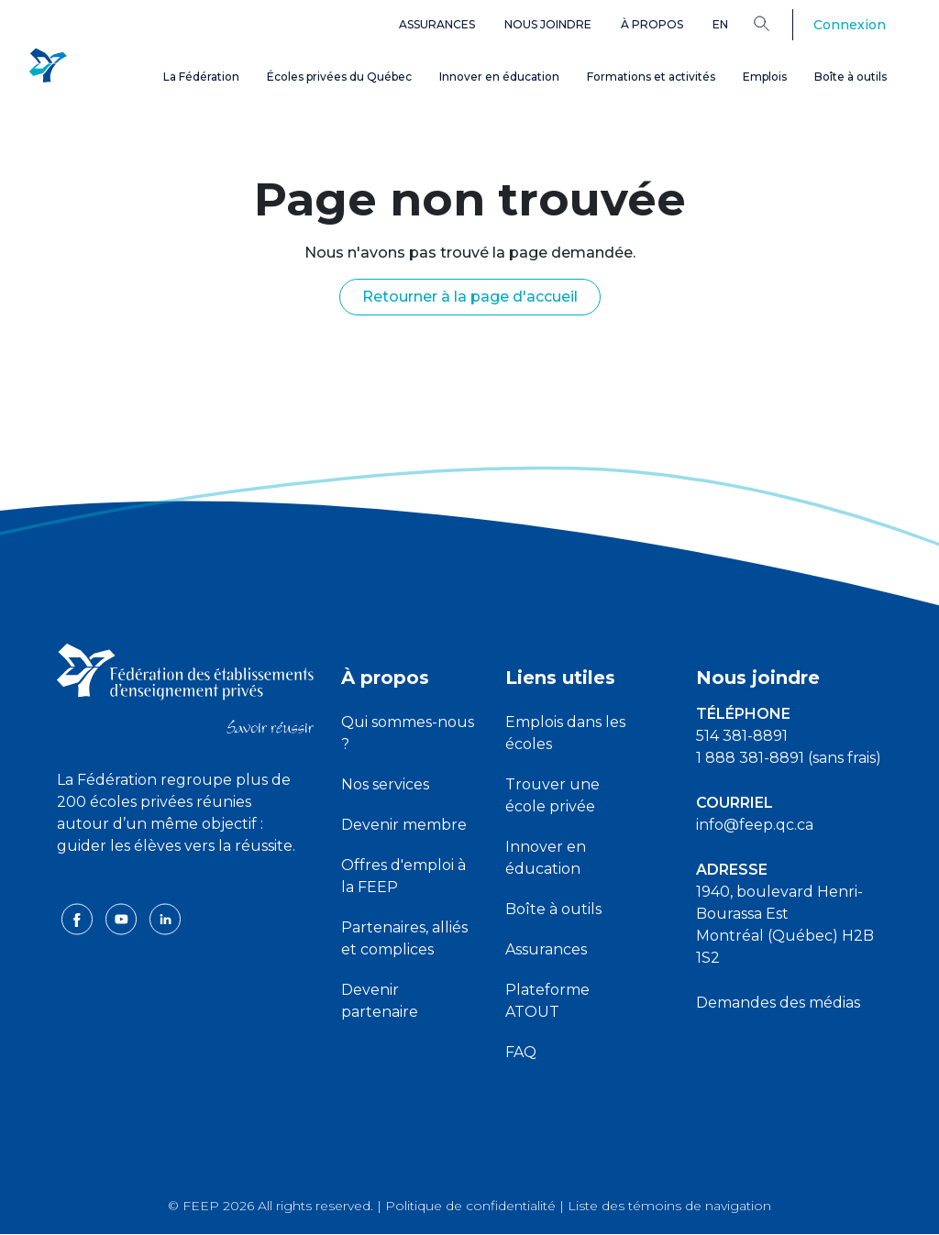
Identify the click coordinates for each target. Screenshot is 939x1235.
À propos (652, 24)
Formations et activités (651, 76)
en (720, 24)
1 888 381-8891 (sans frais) (788, 757)
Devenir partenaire (379, 1000)
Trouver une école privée (552, 795)
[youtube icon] (123, 940)
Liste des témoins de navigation (669, 1205)
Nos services (385, 784)
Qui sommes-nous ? (407, 733)
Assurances (437, 24)
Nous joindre (547, 24)
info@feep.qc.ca (754, 824)
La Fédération (201, 76)
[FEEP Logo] (47, 65)
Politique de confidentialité (470, 1205)
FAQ (520, 1052)
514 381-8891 (742, 735)
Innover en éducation (499, 76)
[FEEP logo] (185, 687)
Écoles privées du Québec (339, 76)
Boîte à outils (850, 76)
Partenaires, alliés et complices (404, 938)
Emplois (765, 76)
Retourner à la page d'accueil (470, 296)
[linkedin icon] (165, 940)
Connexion (849, 25)
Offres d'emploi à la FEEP (403, 876)
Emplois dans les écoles (565, 733)
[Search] (775, 23)
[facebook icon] (79, 940)
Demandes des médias (778, 1002)
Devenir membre (404, 824)
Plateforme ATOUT (547, 1000)
